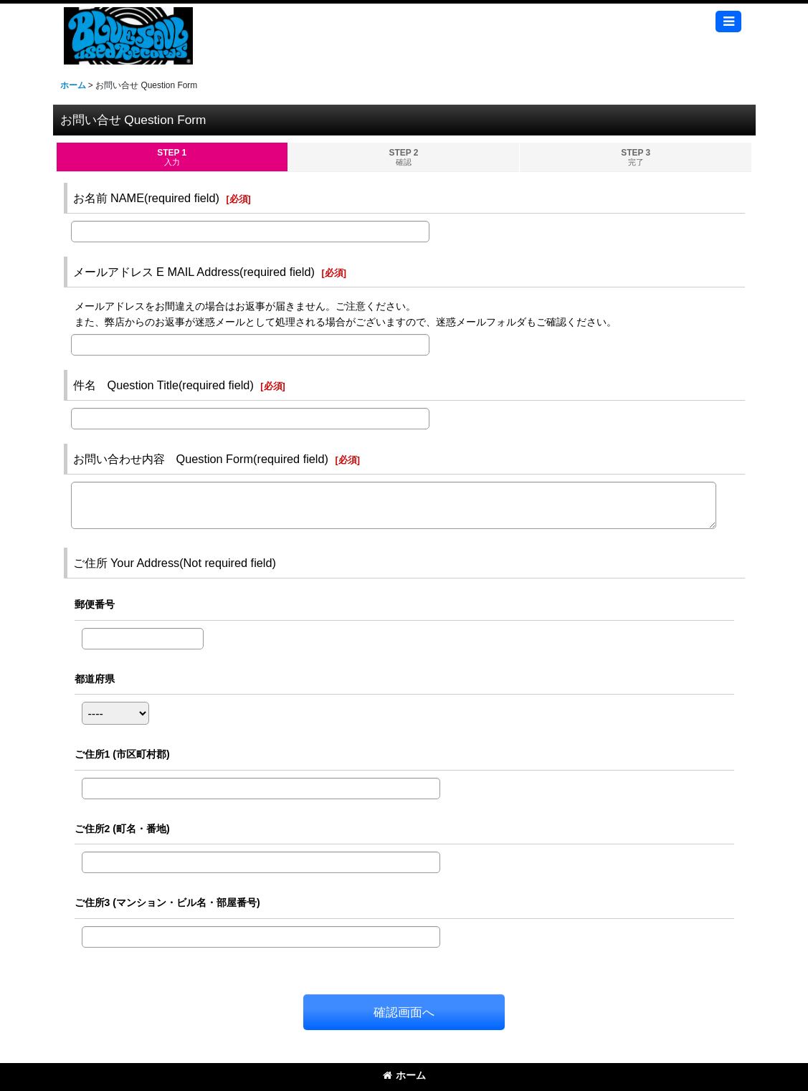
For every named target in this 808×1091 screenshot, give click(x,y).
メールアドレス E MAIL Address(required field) (194, 271)
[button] (728, 21)
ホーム (404, 1075)
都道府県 (95, 679)
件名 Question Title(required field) (163, 384)
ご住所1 (122, 754)
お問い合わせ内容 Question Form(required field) (200, 458)
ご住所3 (167, 902)
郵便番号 (95, 604)
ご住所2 (122, 828)
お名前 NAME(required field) (146, 197)
